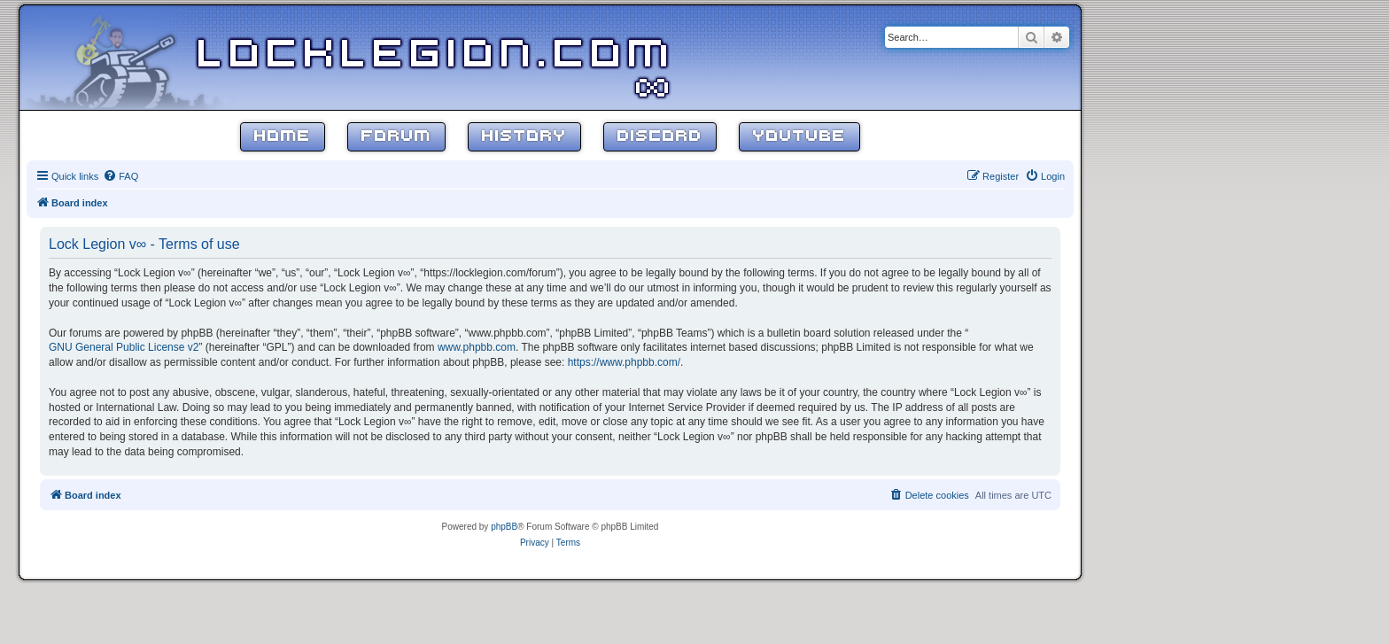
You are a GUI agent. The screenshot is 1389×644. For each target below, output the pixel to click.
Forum (396, 136)
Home (282, 136)
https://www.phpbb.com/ (624, 362)
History (524, 136)
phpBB (504, 526)
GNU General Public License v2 (123, 347)
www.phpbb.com (477, 347)
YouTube (799, 136)
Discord (659, 136)
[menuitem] (120, 176)
